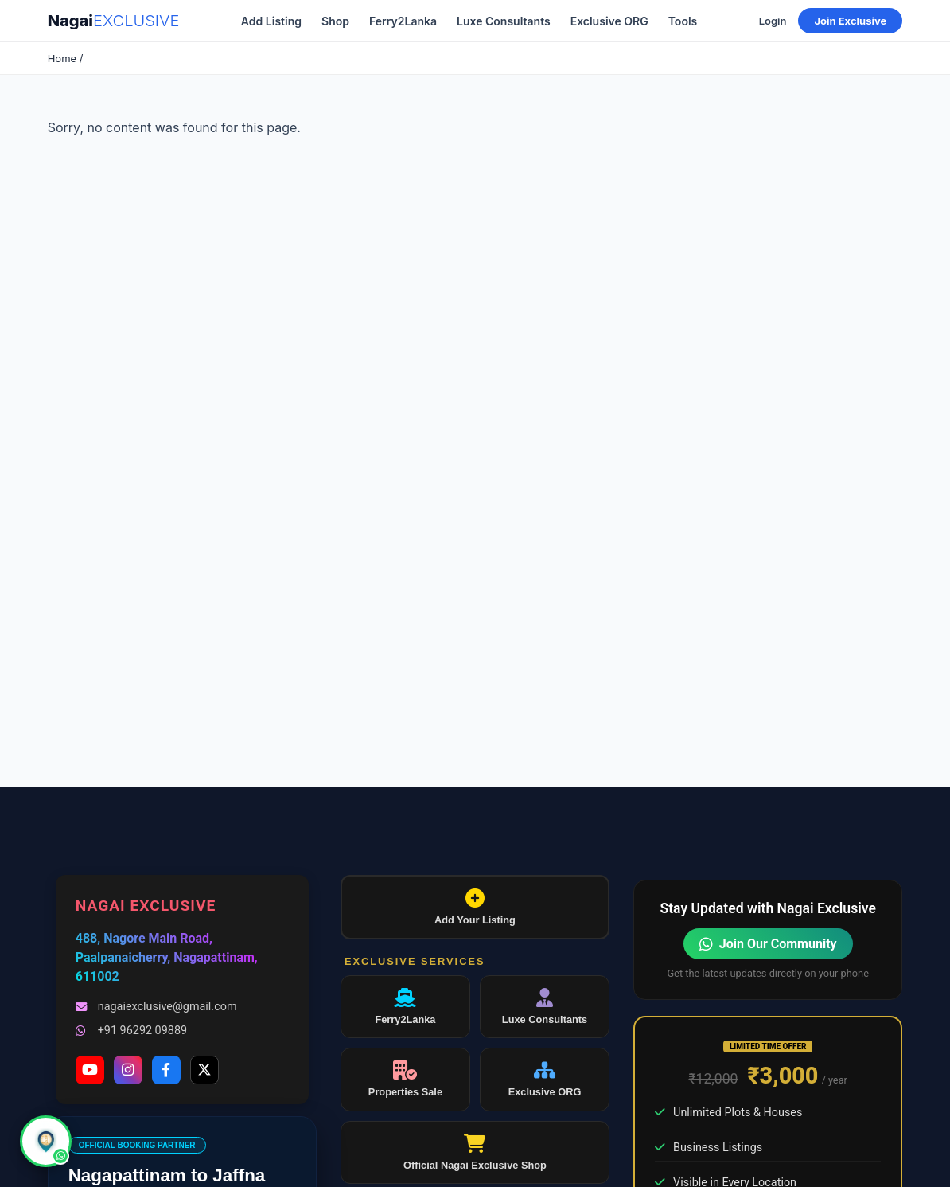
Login (773, 20)
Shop (335, 21)
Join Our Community (768, 943)
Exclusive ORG (609, 21)
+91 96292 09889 (131, 1030)
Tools (683, 21)
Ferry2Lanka (403, 21)
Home (62, 58)
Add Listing (271, 21)
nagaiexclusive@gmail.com (156, 1006)
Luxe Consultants (504, 21)
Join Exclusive (850, 20)
